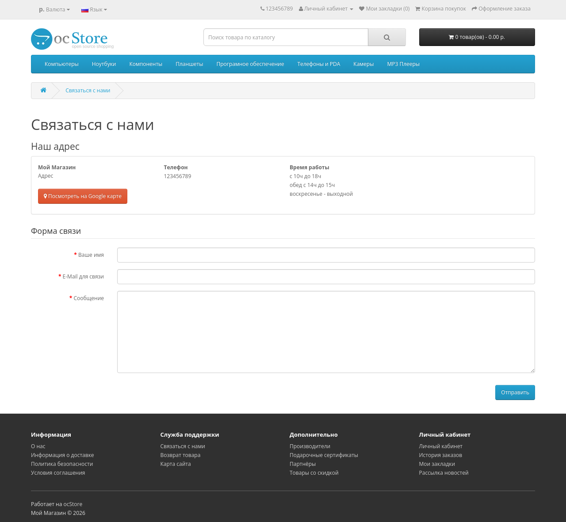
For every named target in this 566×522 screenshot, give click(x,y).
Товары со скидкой (314, 472)
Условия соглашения (58, 472)
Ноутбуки (104, 64)
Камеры (363, 64)
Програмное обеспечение (250, 64)
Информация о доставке (62, 455)
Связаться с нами (87, 90)
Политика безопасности (62, 464)
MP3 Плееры (403, 64)
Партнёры (303, 464)
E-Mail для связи (83, 276)
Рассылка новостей (444, 472)
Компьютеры (62, 64)
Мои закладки (437, 464)
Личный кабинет (441, 446)
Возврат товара (181, 455)
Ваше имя (91, 255)
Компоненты (145, 64)
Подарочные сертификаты (324, 455)
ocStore (72, 504)
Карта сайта (176, 464)
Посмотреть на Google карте (83, 196)
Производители (310, 446)
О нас (38, 446)
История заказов (441, 455)
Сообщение (88, 298)
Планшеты (189, 64)
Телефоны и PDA (318, 64)
